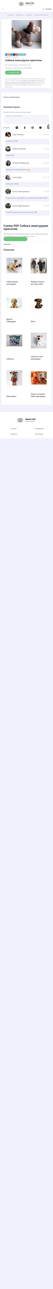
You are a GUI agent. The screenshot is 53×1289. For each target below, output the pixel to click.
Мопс (33, 321)
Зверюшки (8, 57)
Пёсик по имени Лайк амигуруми (38, 395)
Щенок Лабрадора (11, 320)
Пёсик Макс (11, 396)
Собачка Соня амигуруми (37, 357)
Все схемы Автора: (11, 65)
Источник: (8, 68)
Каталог (14, 428)
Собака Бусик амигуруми (12, 283)
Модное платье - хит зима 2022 (38, 283)
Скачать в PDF (13, 72)
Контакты (14, 434)
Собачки (15, 57)
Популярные (39, 428)
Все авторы (39, 434)
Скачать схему (15, 239)
